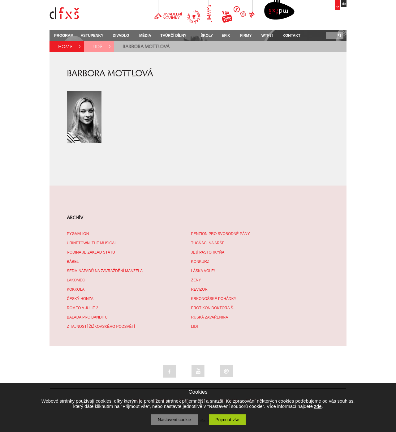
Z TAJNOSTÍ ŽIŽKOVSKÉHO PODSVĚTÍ (101, 326)
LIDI (194, 326)
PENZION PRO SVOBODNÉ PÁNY (220, 234)
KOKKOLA (75, 289)
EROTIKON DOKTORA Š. (212, 308)
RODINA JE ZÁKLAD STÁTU (91, 252)
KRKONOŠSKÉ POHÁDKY (213, 299)
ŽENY (196, 280)
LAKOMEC (76, 280)
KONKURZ (200, 261)
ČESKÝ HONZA (80, 299)
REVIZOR (199, 289)
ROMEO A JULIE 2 (82, 308)
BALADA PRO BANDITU (87, 317)
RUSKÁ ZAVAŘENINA (209, 317)
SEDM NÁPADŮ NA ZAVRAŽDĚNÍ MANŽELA (105, 271)
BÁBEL (73, 261)
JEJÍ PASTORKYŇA (208, 252)
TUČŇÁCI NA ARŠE (208, 243)
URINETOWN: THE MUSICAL (92, 243)
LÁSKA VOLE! (203, 271)
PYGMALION (78, 234)
